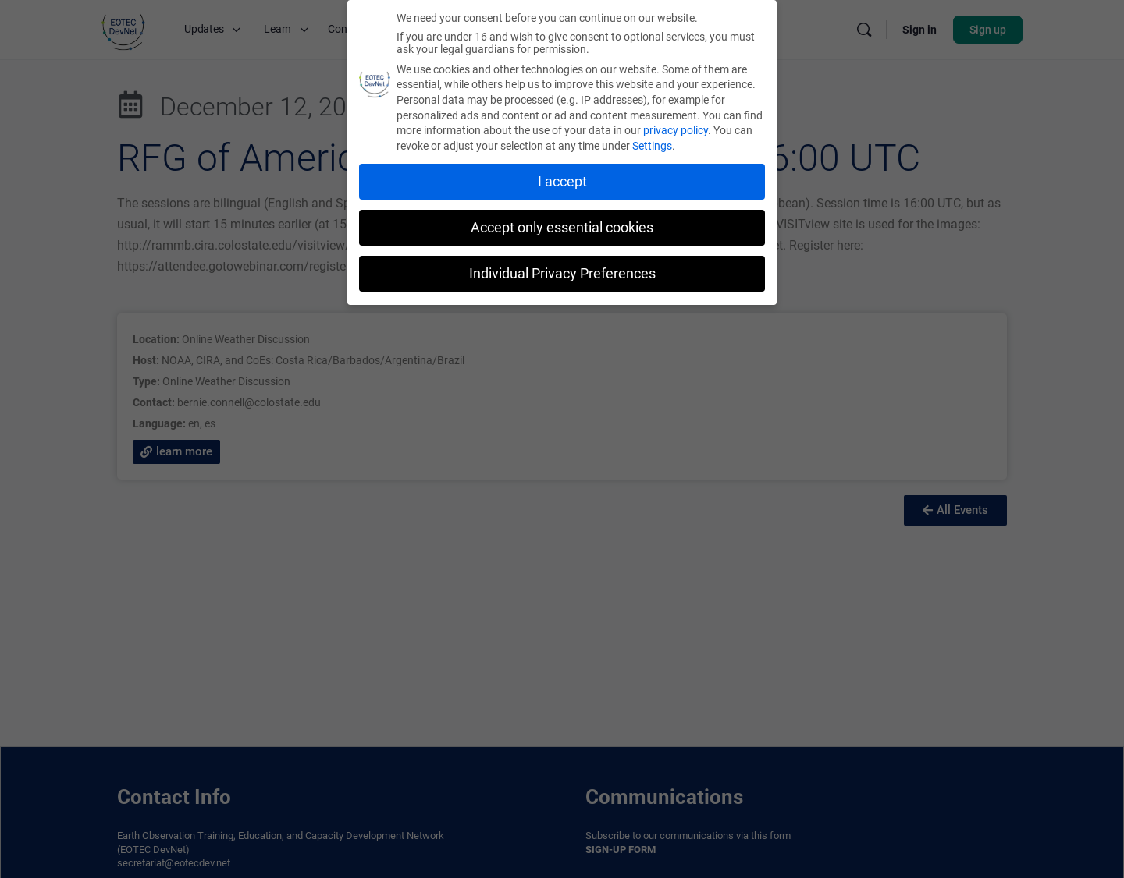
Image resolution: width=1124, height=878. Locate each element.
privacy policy (675, 130)
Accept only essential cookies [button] (562, 227)
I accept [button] (562, 181)
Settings (652, 146)
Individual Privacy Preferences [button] (562, 273)
